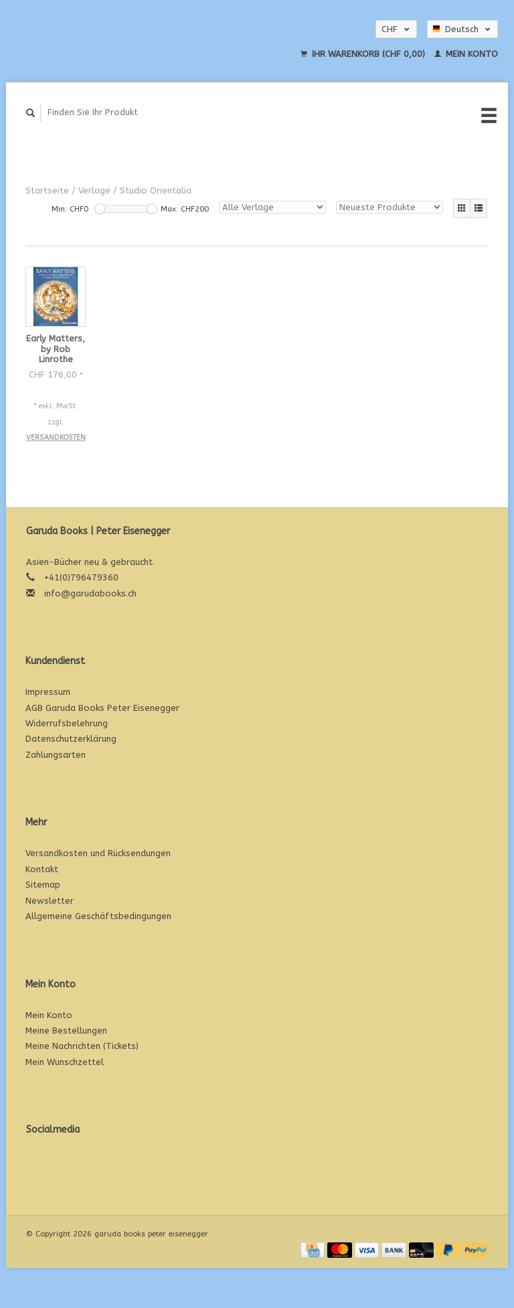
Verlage (94, 190)
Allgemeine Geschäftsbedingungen (98, 916)
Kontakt (41, 869)
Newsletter (49, 901)
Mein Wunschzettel (64, 1062)
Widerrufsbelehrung (66, 723)
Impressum (47, 692)
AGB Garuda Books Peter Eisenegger (102, 708)
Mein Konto (466, 54)
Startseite (47, 190)
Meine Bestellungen (66, 1031)
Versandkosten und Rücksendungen (98, 853)
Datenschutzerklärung (70, 739)
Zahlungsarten (55, 755)
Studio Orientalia (155, 190)
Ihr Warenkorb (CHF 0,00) (364, 54)
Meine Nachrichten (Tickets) (82, 1046)
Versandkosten (56, 437)
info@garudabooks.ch (90, 593)
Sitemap (42, 885)
